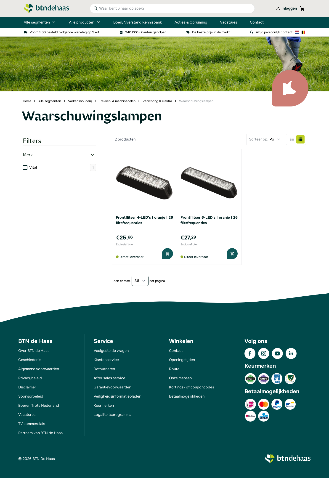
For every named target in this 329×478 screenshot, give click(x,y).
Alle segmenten (40, 22)
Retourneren (104, 368)
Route (174, 368)
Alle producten (85, 22)
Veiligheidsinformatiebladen (117, 396)
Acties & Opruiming (191, 22)
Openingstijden (182, 359)
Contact (257, 22)
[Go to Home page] (46, 8)
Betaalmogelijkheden (186, 396)
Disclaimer (27, 387)
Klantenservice (106, 359)
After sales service (109, 378)
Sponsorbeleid (30, 396)
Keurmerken (104, 405)
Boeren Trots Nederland (38, 405)
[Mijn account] (286, 8)
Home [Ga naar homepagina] (27, 101)
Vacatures (228, 22)
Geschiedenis (29, 359)
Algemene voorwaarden (38, 368)
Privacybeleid (30, 378)
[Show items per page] (140, 281)
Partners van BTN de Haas (40, 432)
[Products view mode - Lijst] (292, 139)
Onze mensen (180, 378)
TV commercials (31, 423)
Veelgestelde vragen (111, 350)
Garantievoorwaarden (112, 387)
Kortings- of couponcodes (191, 387)
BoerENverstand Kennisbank (137, 22)
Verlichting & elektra (157, 101)
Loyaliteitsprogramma (112, 414)
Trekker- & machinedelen (117, 101)
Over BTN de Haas (33, 350)
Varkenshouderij (80, 101)
